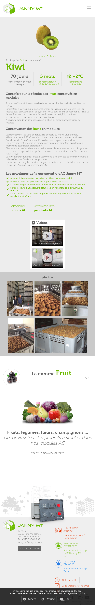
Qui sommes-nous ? (74, 535)
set (69, 599)
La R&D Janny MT (72, 553)
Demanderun (17, 208)
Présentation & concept (75, 550)
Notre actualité (69, 580)
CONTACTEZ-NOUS (29, 548)
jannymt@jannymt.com (30, 542)
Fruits (23, 60)
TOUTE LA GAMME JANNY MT (47, 453)
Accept (31, 599)
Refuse (50, 599)
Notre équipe (70, 538)
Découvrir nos (44, 208)
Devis (66, 556)
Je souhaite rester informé (75, 585)
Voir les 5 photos (47, 56)
